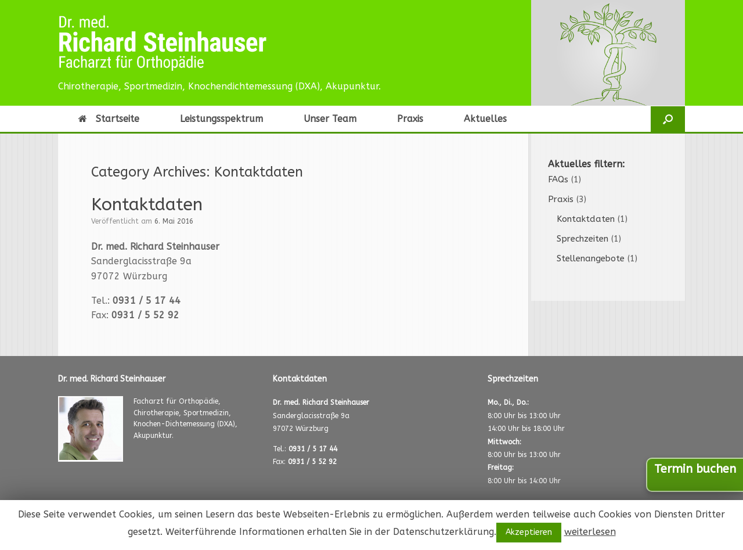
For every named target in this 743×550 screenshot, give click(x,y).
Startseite (108, 118)
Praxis (410, 118)
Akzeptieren (529, 532)
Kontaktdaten (147, 204)
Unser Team (330, 118)
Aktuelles (485, 118)
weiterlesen (590, 531)
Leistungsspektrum (221, 118)
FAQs (558, 179)
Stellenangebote (591, 258)
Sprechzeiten (582, 238)
